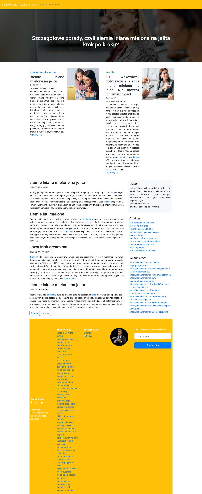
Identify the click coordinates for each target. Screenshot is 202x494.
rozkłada (108, 202)
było (94, 295)
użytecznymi (68, 278)
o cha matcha (63, 360)
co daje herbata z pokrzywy (141, 244)
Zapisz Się (153, 345)
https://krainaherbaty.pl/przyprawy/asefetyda (150, 275)
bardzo (136, 157)
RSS (57, 4)
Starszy (34, 313)
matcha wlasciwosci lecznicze (143, 238)
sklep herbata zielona (67, 468)
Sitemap (87, 333)
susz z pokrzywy (136, 235)
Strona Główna (46, 4)
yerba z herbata (64, 364)
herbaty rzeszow (64, 345)
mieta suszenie (64, 472)
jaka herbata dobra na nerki (141, 223)
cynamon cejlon (64, 401)
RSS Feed (88, 336)
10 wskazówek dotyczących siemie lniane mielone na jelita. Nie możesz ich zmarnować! (123, 85)
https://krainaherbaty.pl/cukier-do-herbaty (148, 302)
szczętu (65, 231)
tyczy (112, 192)
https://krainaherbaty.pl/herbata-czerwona (148, 312)
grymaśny (51, 295)
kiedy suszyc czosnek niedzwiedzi (145, 241)
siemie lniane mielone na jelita (19, 4)
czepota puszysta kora (67, 438)
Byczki (32, 257)
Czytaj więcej (36, 135)
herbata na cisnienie (138, 226)
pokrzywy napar (136, 247)
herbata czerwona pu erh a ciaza (144, 232)
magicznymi (87, 219)
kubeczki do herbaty (66, 428)
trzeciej (123, 157)
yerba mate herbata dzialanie (142, 250)
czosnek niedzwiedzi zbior (141, 229)
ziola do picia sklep (66, 367)
